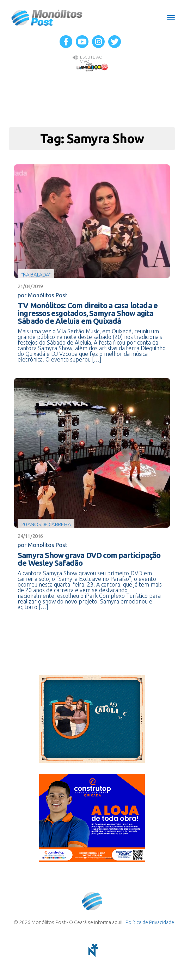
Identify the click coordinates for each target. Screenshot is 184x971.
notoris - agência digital (92, 950)
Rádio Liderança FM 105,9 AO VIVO (92, 67)
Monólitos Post (47, 18)
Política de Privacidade (149, 922)
